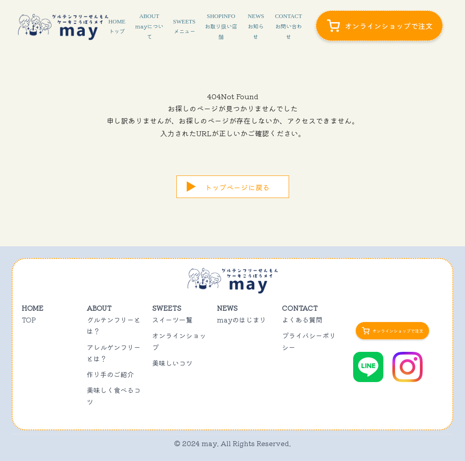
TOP (29, 319)
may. (210, 443)
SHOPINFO (221, 26)
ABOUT (149, 26)
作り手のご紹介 (110, 374)
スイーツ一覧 (172, 319)
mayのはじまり (241, 319)
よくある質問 (302, 319)
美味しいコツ (172, 363)
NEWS (256, 26)
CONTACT (288, 26)
